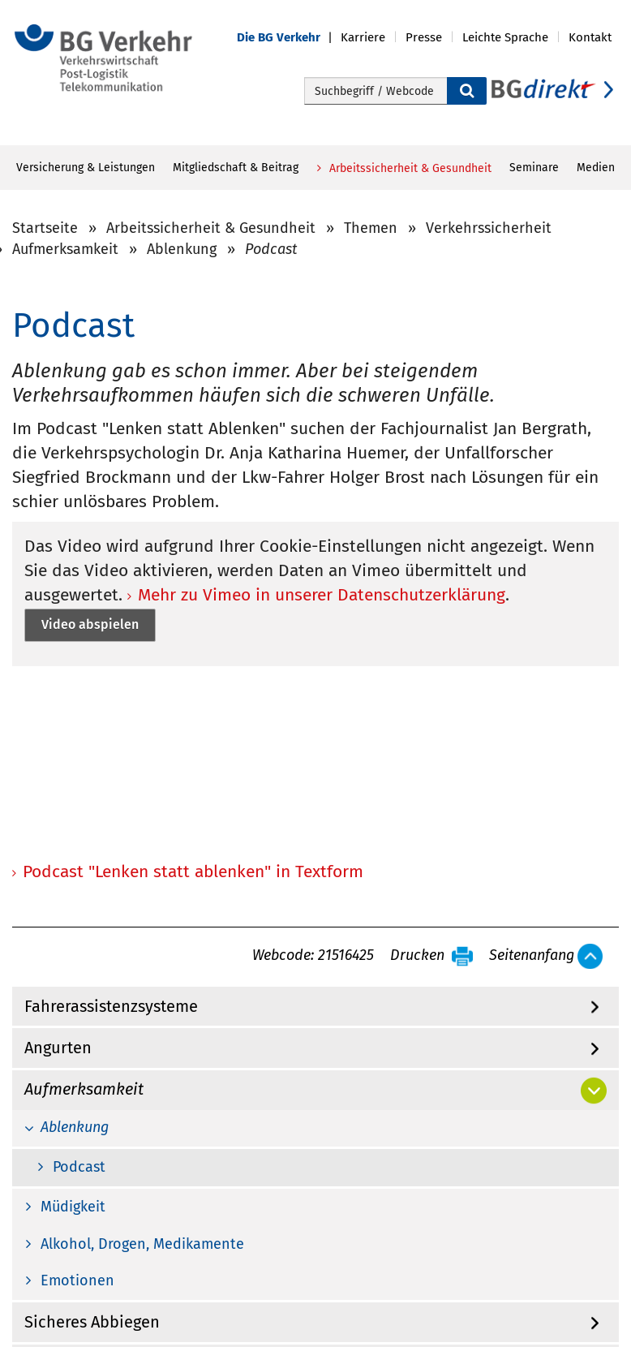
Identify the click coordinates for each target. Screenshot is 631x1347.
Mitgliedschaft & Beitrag (235, 167)
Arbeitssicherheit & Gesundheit (408, 168)
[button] (289, 37)
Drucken (417, 956)
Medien (596, 167)
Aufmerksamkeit (65, 249)
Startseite (45, 228)
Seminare (534, 167)
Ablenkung (182, 249)
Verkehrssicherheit (489, 228)
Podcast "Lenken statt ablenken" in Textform (193, 871)
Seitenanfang (531, 956)
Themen (370, 228)
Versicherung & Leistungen (85, 167)
